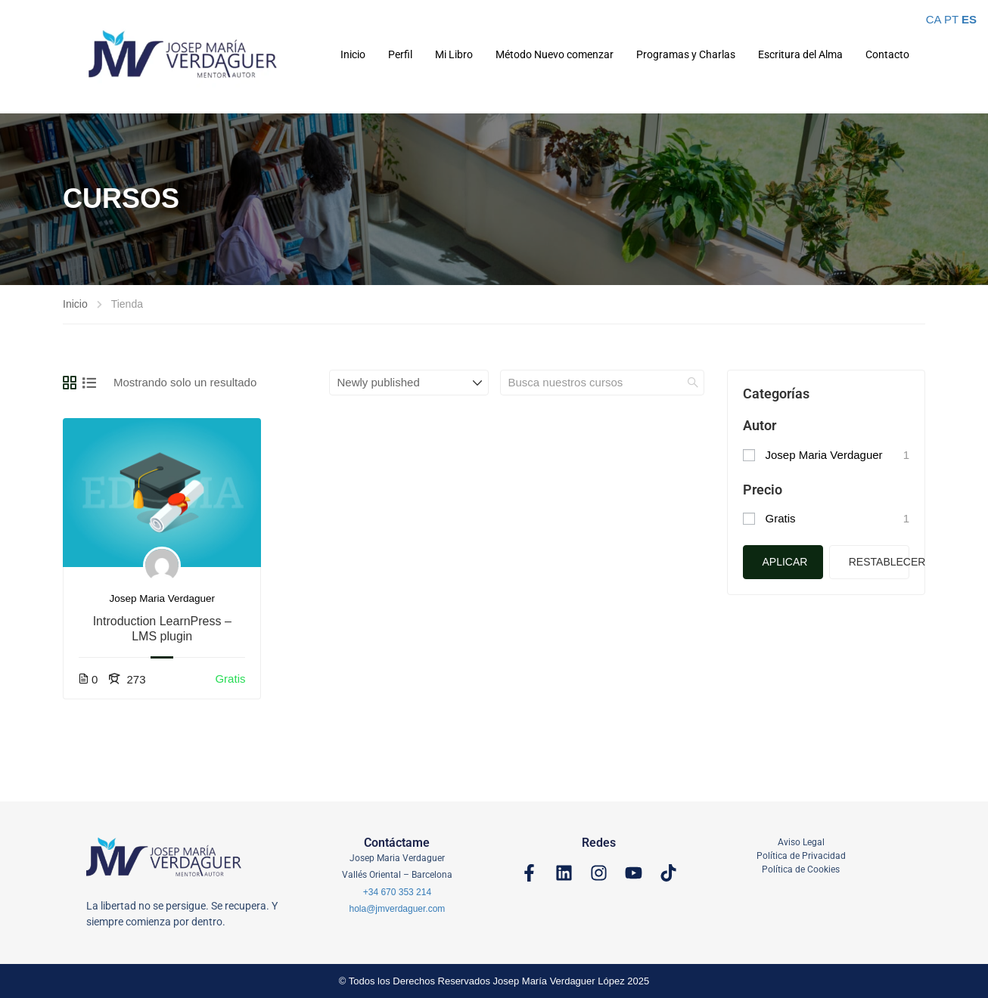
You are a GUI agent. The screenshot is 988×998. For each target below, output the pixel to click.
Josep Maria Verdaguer (162, 598)
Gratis (781, 518)
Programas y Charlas (685, 54)
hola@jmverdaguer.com (397, 908)
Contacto (887, 54)
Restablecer (879, 562)
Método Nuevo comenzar (555, 54)
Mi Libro (454, 54)
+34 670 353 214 (397, 892)
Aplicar (785, 562)
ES (969, 19)
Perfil (400, 54)
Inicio (352, 54)
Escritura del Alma (800, 54)
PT (951, 19)
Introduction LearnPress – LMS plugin (162, 629)
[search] (693, 382)
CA (933, 19)
